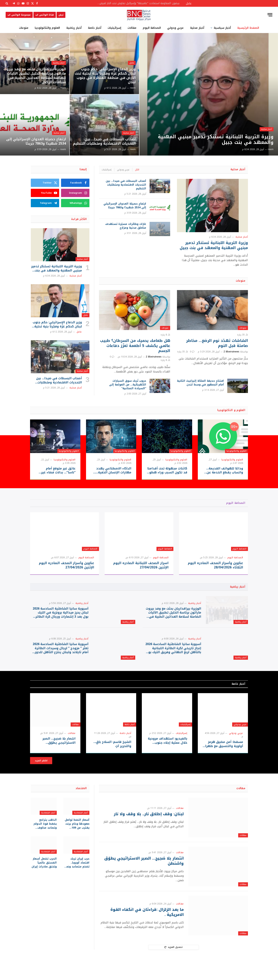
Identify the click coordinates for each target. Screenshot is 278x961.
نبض (60, 15)
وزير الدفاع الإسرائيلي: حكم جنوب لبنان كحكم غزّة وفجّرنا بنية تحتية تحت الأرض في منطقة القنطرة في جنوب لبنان (105, 75)
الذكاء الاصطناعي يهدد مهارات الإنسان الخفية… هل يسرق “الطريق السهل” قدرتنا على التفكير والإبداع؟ (111, 470)
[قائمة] (269, 15)
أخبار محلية (197, 27)
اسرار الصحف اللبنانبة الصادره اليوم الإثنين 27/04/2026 (140, 565)
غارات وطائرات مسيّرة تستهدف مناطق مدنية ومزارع (125, 226)
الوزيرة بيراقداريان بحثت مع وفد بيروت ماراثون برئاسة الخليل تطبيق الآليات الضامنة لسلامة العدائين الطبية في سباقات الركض (35, 75)
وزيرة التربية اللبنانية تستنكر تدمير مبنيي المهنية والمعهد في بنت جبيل (215, 139)
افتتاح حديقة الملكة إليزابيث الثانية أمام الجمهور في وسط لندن (200, 383)
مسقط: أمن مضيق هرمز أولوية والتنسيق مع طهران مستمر (223, 744)
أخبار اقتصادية (81, 813)
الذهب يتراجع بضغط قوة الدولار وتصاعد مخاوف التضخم (45, 824)
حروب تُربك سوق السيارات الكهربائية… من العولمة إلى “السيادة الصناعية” (127, 384)
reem (270, 149)
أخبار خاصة (94, 27)
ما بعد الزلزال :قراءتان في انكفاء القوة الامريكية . (147, 912)
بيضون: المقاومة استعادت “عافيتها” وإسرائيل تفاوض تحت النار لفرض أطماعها (137, 3)
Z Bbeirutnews (231, 352)
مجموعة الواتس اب (19, 15)
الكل (137, 170)
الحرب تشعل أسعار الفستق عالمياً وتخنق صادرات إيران (44, 863)
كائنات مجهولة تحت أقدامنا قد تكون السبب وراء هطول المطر (167, 470)
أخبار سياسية (222, 27)
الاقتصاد (81, 788)
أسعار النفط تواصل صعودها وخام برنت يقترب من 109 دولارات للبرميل (77, 824)
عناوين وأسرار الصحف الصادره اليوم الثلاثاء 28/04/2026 (215, 565)
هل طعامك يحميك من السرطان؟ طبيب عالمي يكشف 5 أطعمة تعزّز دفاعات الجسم (135, 346)
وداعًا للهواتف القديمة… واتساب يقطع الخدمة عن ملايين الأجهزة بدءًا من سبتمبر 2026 (224, 470)
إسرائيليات (114, 27)
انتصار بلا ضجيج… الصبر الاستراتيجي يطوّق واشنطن (59, 741)
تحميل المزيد (173, 947)
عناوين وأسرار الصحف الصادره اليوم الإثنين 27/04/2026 (66, 565)
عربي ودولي (175, 27)
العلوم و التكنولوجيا (231, 410)
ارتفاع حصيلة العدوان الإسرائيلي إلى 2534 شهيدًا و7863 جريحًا (36, 141)
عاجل (131, 63)
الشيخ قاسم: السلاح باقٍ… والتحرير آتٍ (112, 744)
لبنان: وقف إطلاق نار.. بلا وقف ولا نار (149, 814)
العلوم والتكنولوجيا (47, 27)
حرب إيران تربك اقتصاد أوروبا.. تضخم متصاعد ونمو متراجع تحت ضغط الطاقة (77, 863)
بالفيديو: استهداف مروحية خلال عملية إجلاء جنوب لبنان (167, 741)
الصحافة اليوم (152, 27)
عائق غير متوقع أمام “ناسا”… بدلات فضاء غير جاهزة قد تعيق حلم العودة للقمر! (56, 470)
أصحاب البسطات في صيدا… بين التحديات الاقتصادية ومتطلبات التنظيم (104, 141)
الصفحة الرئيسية (248, 27)
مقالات (132, 27)
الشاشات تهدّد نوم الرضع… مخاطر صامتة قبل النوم (217, 343)
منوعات (23, 27)
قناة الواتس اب (44, 15)
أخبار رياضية (74, 27)
